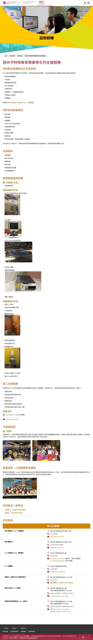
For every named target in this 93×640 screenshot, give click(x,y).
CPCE (6, 631)
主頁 (6, 59)
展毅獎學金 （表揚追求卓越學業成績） (17, 513)
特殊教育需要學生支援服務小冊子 (18, 106)
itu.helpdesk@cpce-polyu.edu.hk (60, 599)
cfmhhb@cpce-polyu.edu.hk (63, 614)
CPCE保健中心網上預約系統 (66, 586)
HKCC (14, 631)
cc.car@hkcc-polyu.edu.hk (58, 561)
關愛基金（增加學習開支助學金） (15, 516)
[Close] (90, 635)
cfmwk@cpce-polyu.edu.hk (62, 612)
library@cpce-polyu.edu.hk (58, 575)
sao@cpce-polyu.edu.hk (57, 540)
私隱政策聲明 (32, 638)
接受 (83, 637)
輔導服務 (19, 59)
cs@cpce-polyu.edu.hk (13, 422)
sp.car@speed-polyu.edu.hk (59, 564)
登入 (85, 4)
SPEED (23, 631)
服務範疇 (12, 59)
